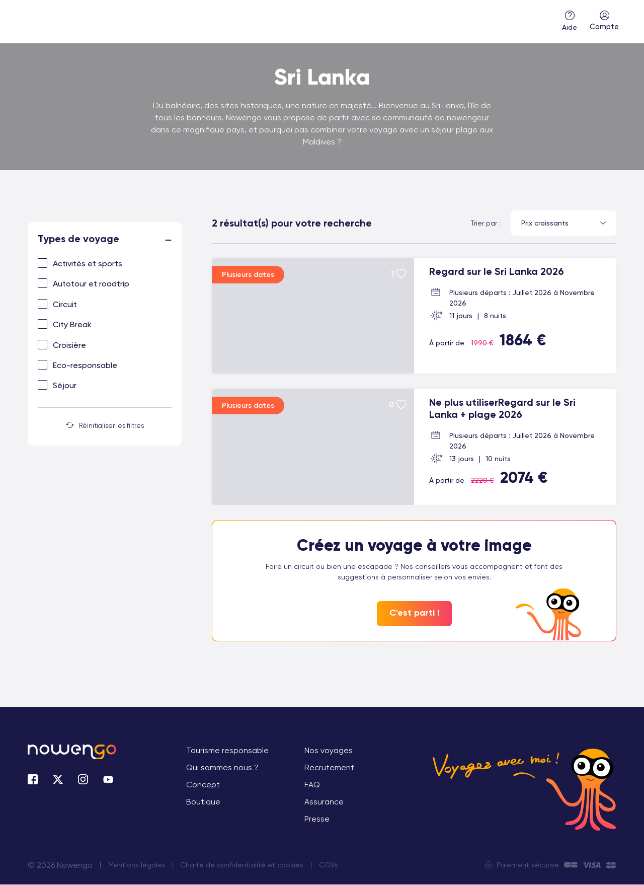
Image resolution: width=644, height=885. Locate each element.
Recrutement (329, 768)
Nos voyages (328, 751)
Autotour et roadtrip (91, 283)
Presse (317, 819)
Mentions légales (137, 865)
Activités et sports (87, 263)
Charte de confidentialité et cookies (242, 865)
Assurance (324, 802)
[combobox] (563, 223)
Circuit (65, 304)
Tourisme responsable (227, 751)
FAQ (312, 785)
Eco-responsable (85, 365)
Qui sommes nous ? (222, 768)
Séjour (64, 385)
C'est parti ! (414, 613)
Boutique (203, 802)
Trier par (484, 223)
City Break (72, 324)
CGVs (329, 865)
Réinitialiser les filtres (105, 425)
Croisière (69, 345)
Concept (203, 785)
